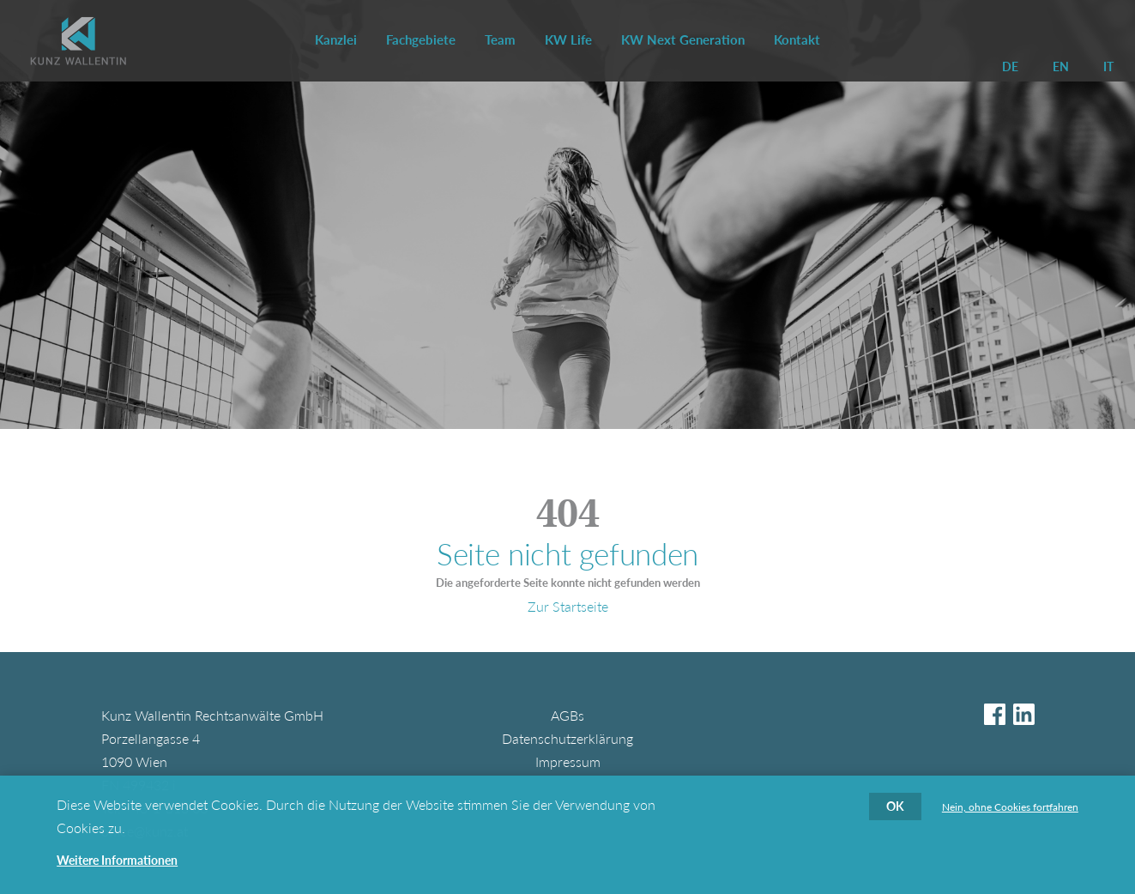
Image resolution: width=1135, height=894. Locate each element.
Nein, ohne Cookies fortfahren (1010, 814)
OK (895, 813)
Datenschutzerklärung (567, 738)
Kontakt (797, 39)
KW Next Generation (683, 39)
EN (1061, 66)
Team (500, 39)
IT (1108, 66)
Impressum (568, 761)
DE (1010, 66)
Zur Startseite (568, 606)
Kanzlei (336, 39)
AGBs (567, 715)
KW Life (568, 39)
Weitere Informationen (117, 867)
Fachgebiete (421, 39)
